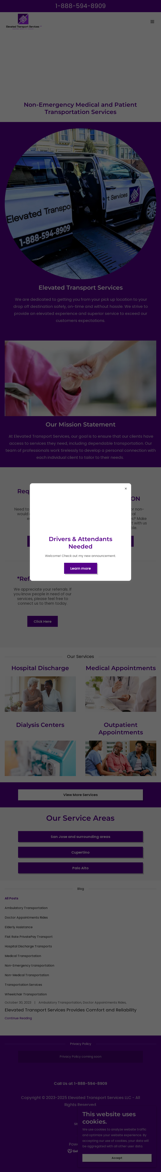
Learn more (80, 568)
